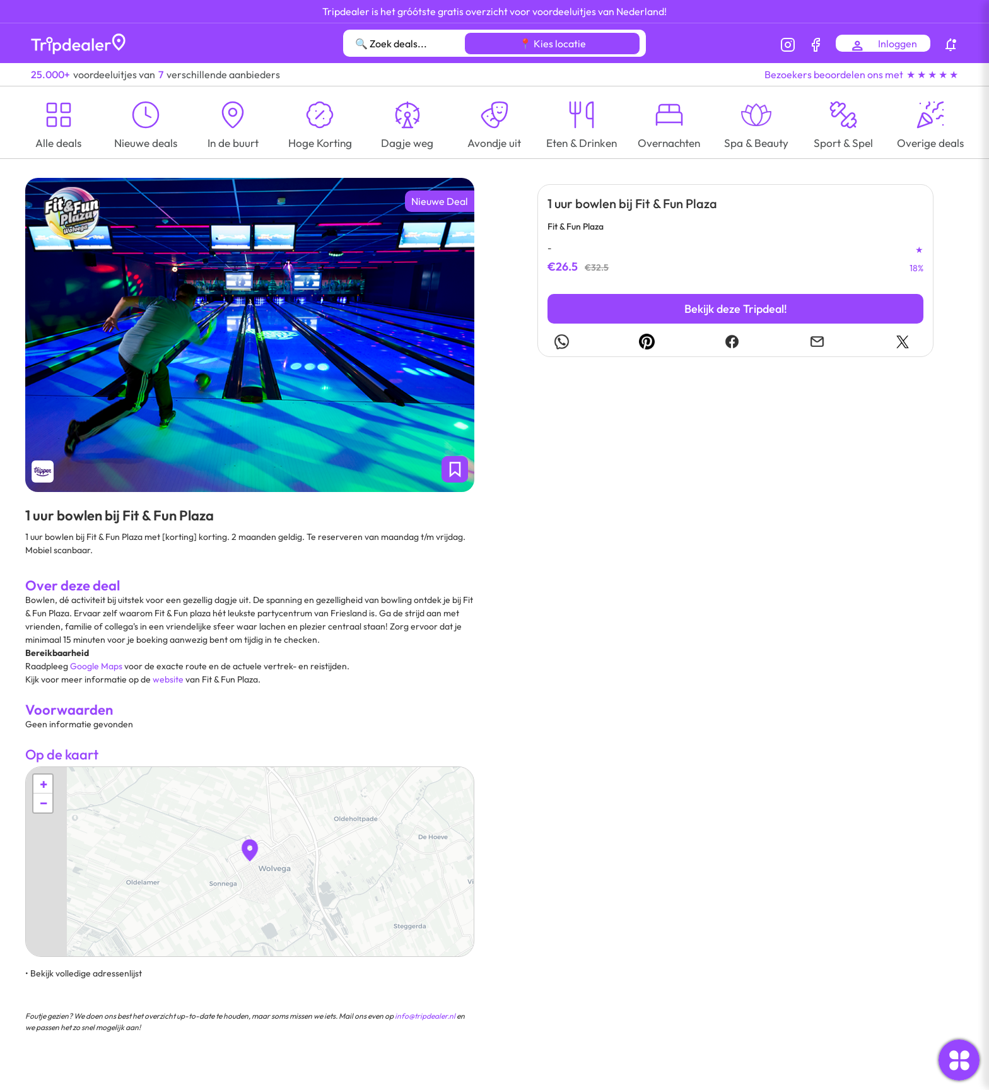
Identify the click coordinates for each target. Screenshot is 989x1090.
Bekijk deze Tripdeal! (735, 309)
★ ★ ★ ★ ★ (932, 74)
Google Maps (96, 666)
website (168, 679)
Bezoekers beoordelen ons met (833, 74)
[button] (249, 850)
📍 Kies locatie (552, 43)
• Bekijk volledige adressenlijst (83, 973)
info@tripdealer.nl (425, 1016)
